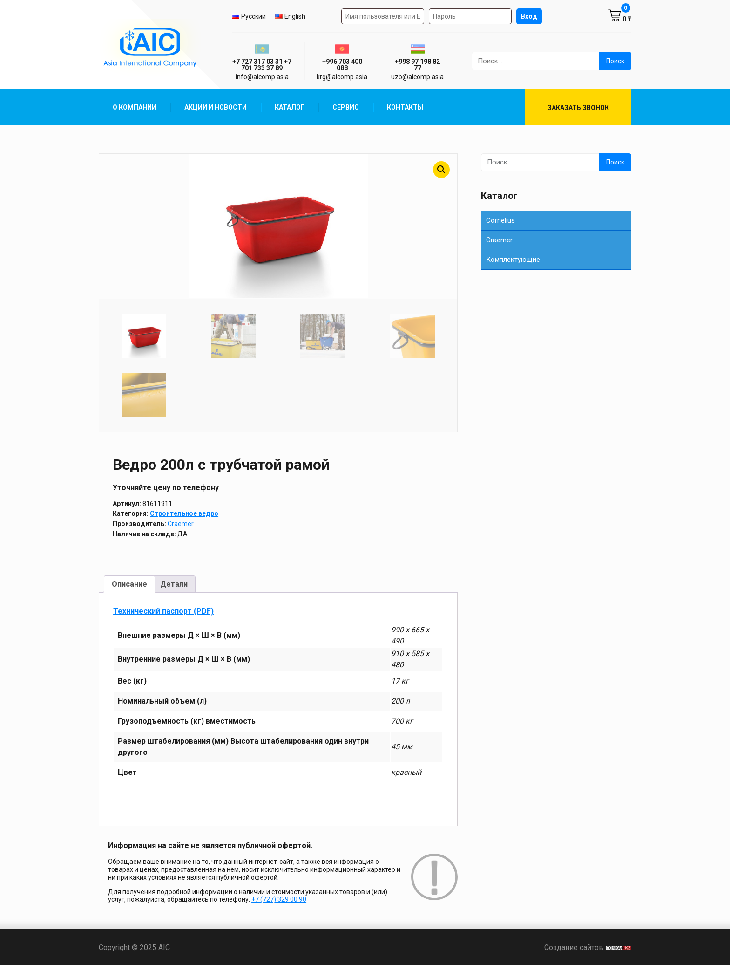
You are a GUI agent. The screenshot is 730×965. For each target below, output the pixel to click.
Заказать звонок (578, 107)
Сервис (345, 107)
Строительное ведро (184, 512)
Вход (529, 16)
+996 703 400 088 (342, 65)
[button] (441, 169)
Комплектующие (513, 259)
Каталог (289, 107)
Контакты (405, 107)
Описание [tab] (129, 582)
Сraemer (499, 240)
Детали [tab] (174, 582)
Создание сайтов (587, 946)
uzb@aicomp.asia (417, 77)
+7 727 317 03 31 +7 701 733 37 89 (261, 65)
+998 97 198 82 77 (417, 65)
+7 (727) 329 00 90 (278, 898)
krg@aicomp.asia (342, 77)
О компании (134, 107)
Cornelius (500, 220)
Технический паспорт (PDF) (163, 609)
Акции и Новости (215, 107)
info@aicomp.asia (262, 77)
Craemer (181, 523)
